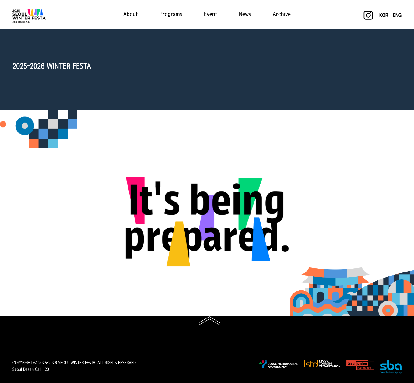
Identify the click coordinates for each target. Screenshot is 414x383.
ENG (397, 15)
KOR (383, 15)
